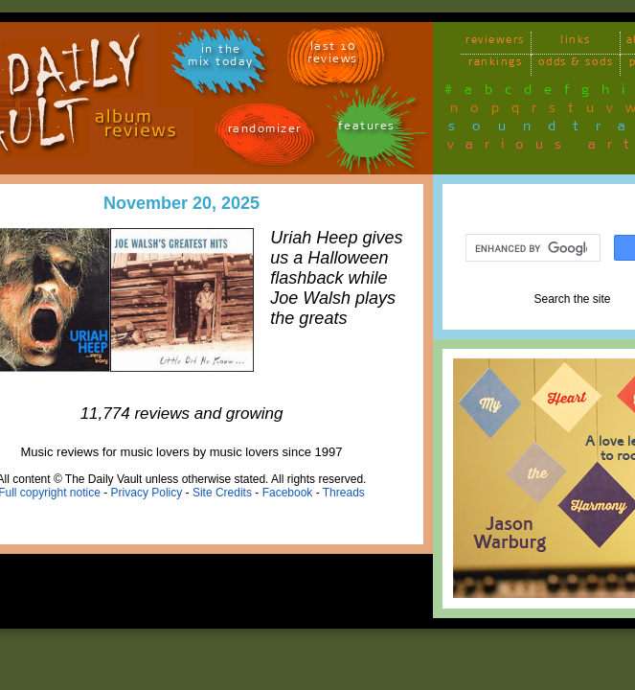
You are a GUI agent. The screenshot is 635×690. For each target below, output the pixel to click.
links (575, 43)
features (367, 129)
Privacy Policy (147, 492)
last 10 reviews (332, 55)
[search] (531, 248)
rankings (495, 65)
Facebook (287, 492)
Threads (344, 492)
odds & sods (576, 65)
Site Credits (222, 492)
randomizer (265, 132)
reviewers (495, 43)
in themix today (221, 58)
